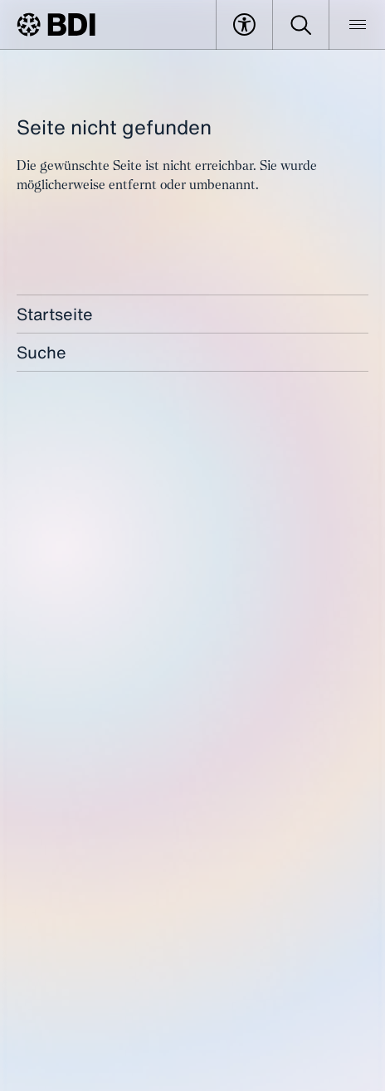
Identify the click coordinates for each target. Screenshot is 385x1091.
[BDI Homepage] (56, 24)
